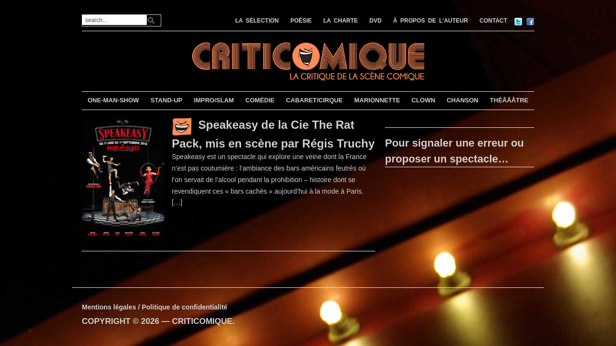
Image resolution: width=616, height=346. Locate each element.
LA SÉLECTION (257, 20)
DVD (376, 20)
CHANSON (462, 100)
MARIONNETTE (377, 100)
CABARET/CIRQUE (314, 100)
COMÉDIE (260, 100)
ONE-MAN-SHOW (113, 100)
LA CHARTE (340, 20)
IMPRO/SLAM (214, 100)
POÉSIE (301, 20)
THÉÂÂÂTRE (509, 100)
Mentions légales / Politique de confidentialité (155, 307)
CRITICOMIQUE (202, 321)
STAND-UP (166, 100)
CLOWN (423, 100)
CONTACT (493, 20)
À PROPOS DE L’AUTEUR (430, 20)
